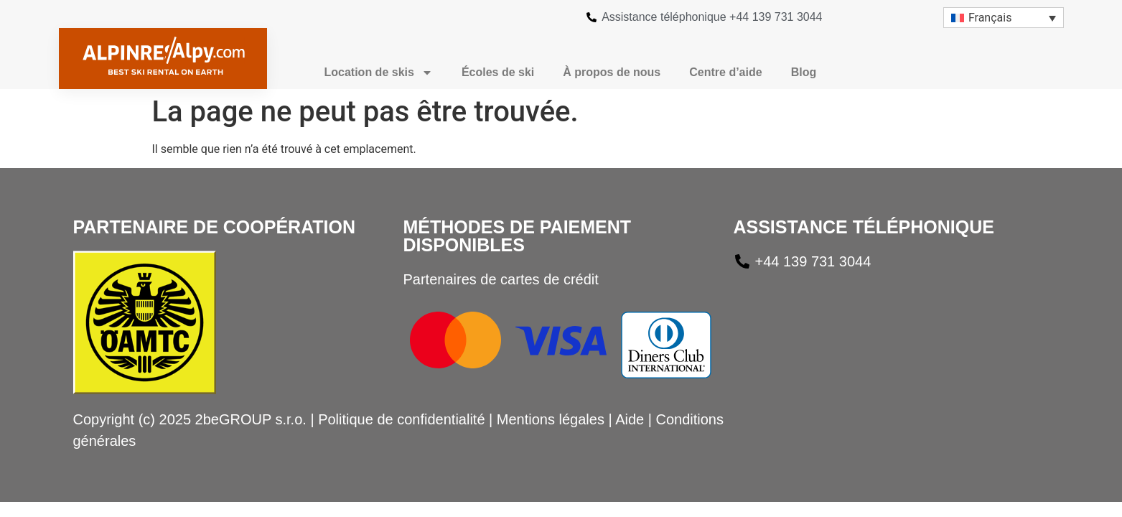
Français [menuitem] (990, 17)
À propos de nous (611, 72)
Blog (804, 72)
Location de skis (378, 72)
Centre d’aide (725, 72)
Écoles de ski (498, 72)
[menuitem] (1003, 17)
